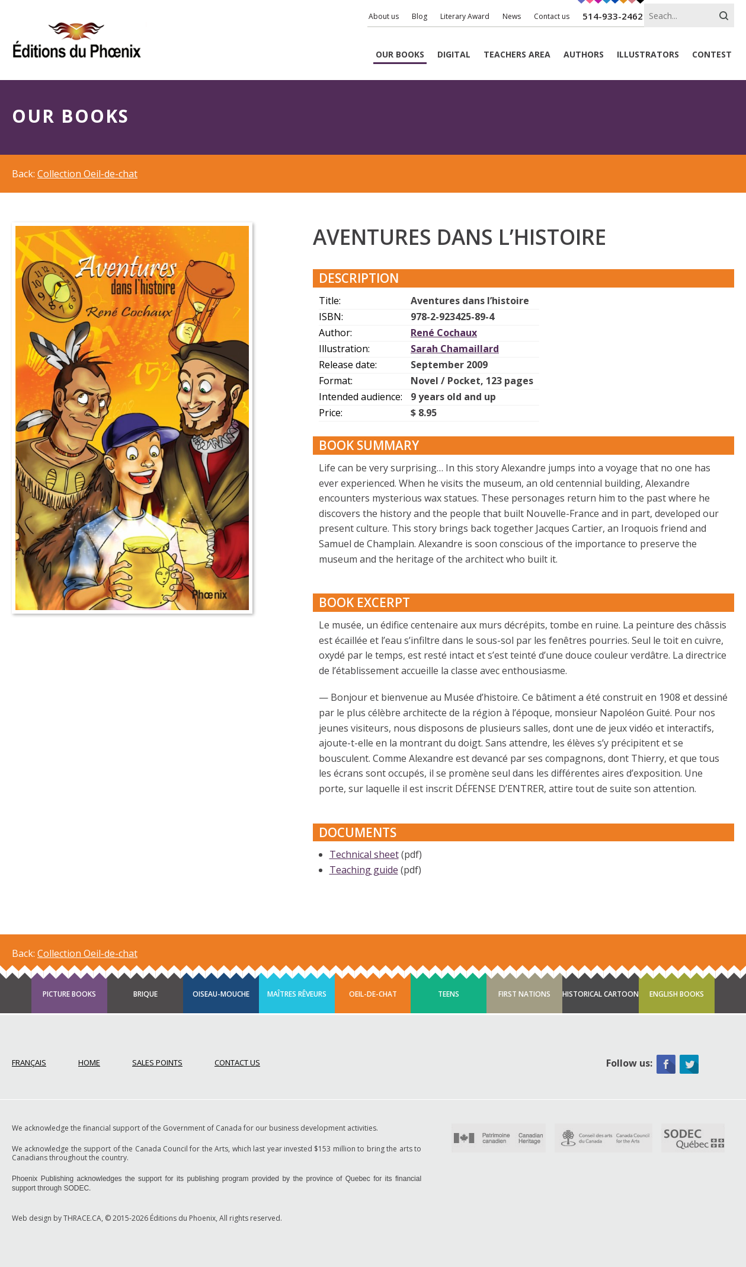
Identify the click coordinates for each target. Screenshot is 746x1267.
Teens (448, 994)
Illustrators (648, 55)
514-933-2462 (612, 16)
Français (29, 1062)
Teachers (517, 55)
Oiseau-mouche (221, 994)
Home (89, 1062)
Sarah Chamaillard (455, 348)
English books (676, 994)
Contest (712, 55)
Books (400, 55)
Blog (419, 16)
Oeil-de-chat (373, 994)
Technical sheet (364, 854)
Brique (145, 994)
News (511, 16)
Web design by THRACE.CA (56, 1218)
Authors (583, 55)
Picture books (69, 994)
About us (384, 16)
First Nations (524, 994)
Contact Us (237, 1062)
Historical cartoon (600, 994)
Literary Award (464, 16)
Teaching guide (363, 869)
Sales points (157, 1062)
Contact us (551, 16)
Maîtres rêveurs (296, 994)
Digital (453, 55)
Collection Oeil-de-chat (87, 173)
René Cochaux (444, 332)
